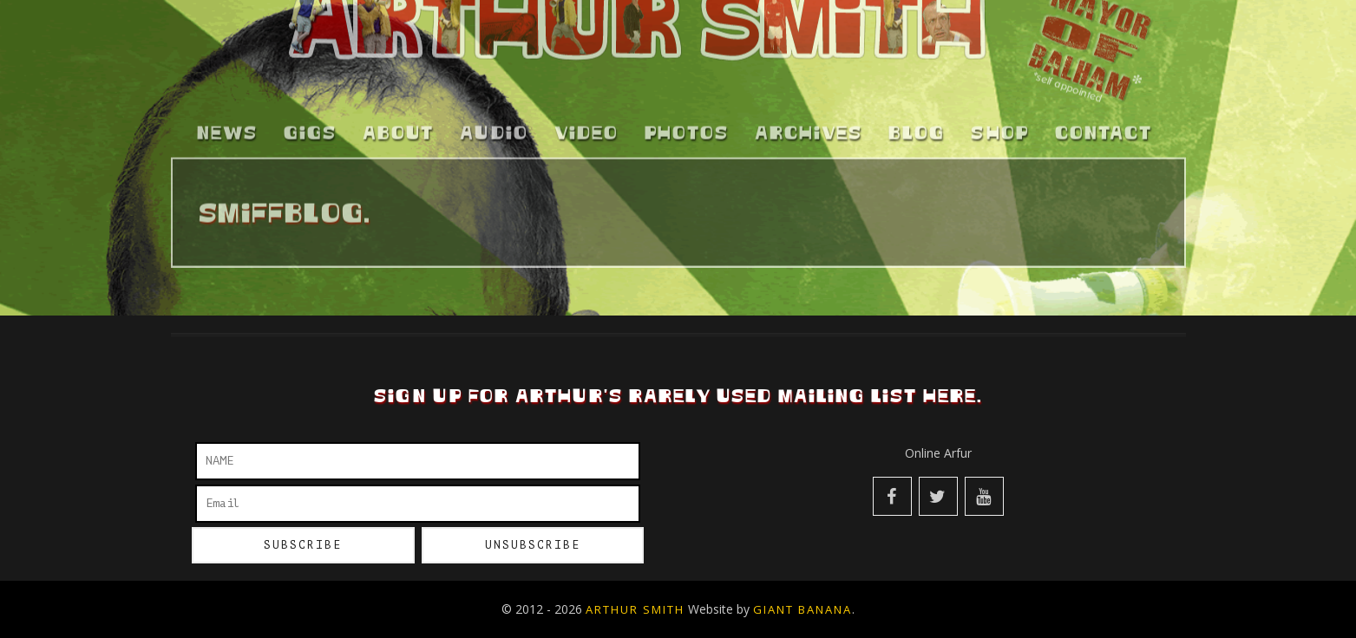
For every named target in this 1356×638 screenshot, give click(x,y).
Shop (1000, 125)
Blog (916, 125)
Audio (494, 125)
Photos (687, 125)
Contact (1103, 125)
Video (586, 125)
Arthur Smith (635, 609)
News (227, 125)
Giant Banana (802, 609)
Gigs (310, 125)
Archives (808, 125)
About (398, 125)
